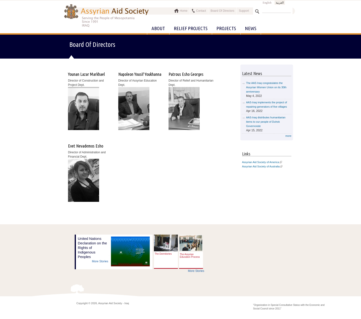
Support (244, 10)
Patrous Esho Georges (186, 74)
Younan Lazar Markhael (86, 74)
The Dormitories (163, 254)
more (288, 135)
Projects (226, 28)
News (250, 28)
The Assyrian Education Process (190, 255)
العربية (280, 2)
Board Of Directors (222, 10)
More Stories (100, 261)
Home (183, 10)
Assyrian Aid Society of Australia (261, 166)
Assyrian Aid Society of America (260, 162)
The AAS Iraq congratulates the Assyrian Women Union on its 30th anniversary (266, 87)
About (158, 28)
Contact (201, 10)
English (267, 2)
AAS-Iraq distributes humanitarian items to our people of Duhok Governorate (265, 121)
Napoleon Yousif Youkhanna (139, 74)
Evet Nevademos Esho (85, 145)
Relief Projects (191, 28)
